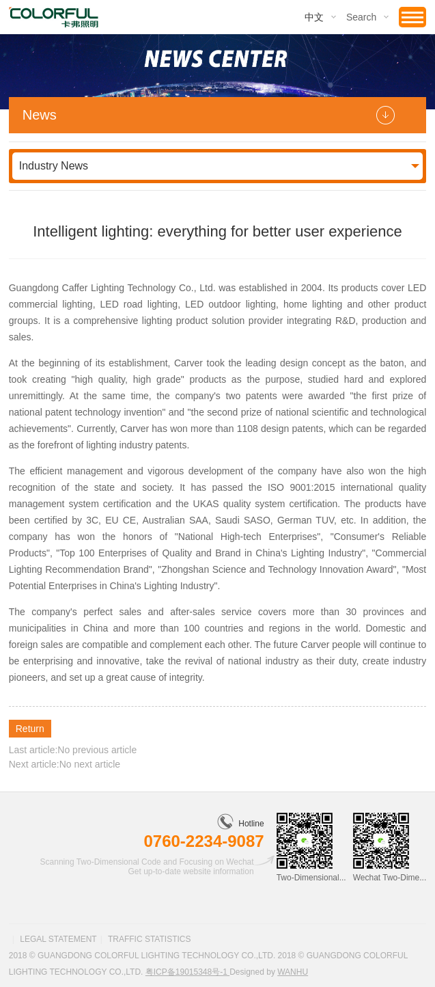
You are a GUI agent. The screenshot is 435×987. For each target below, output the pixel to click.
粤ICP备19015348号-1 (187, 972)
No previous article (97, 749)
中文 (314, 17)
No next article (89, 764)
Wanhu (292, 972)
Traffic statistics (149, 939)
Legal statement (58, 939)
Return (30, 728)
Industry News (53, 166)
